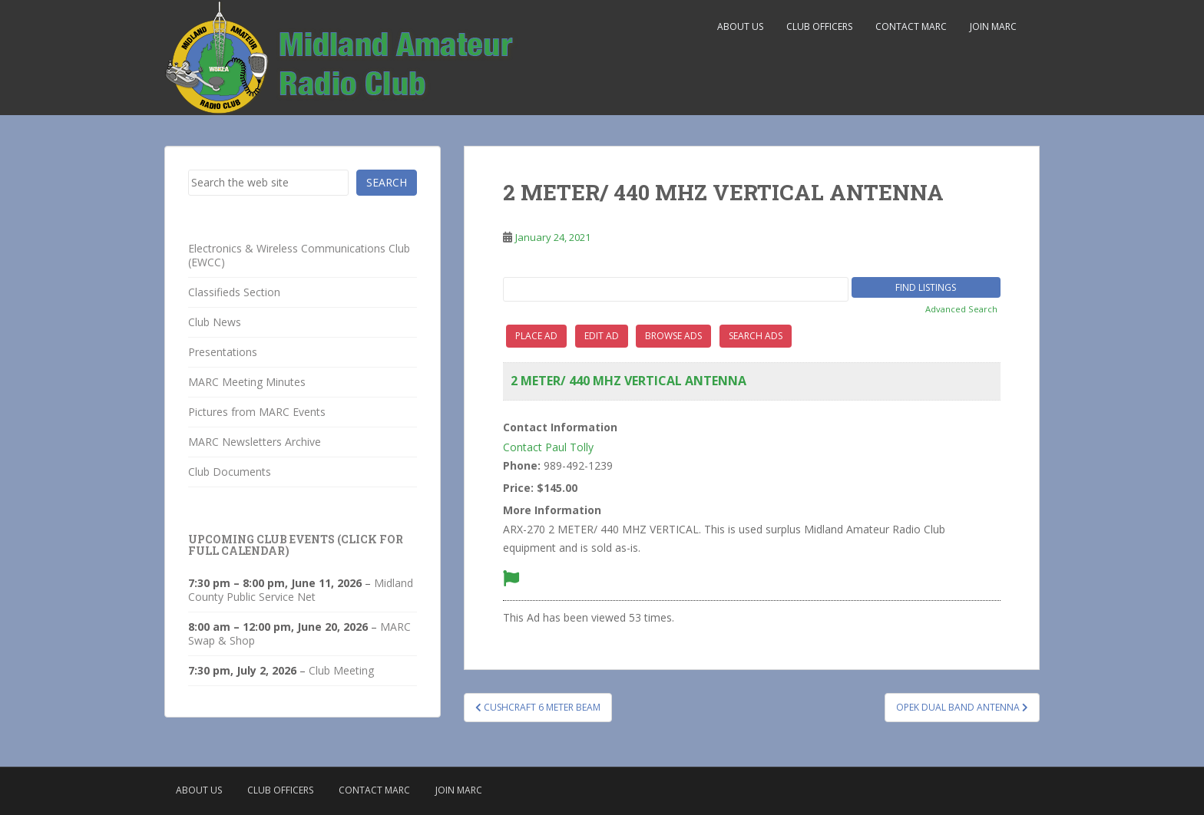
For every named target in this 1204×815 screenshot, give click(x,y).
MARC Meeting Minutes (247, 382)
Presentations (222, 352)
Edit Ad (601, 335)
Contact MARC (911, 26)
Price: (518, 487)
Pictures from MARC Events (257, 411)
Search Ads (755, 335)
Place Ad (536, 335)
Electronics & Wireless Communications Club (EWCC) (299, 255)
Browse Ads (673, 335)
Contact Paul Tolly (548, 447)
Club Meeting (341, 670)
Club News (214, 322)
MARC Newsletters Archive (254, 441)
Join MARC (993, 26)
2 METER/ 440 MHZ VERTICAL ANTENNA (628, 380)
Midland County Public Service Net (300, 590)
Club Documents (229, 471)
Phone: (522, 465)
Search (386, 182)
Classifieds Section (234, 292)
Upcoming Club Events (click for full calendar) (295, 545)
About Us (740, 26)
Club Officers (819, 26)
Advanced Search (961, 309)
